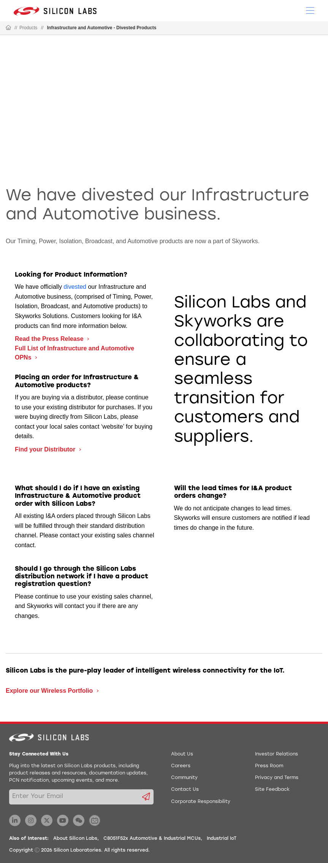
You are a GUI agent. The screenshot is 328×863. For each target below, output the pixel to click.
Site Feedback (272, 789)
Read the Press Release (50, 339)
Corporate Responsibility (200, 802)
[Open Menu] (310, 10)
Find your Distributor (46, 449)
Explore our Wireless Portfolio (50, 690)
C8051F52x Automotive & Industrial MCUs (152, 838)
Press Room (269, 766)
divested (74, 286)
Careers (180, 766)
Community (184, 778)
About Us (182, 754)
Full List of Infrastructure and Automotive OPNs (74, 353)
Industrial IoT (221, 838)
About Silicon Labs (75, 838)
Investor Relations (276, 754)
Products (28, 27)
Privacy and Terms (276, 778)
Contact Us (185, 789)
